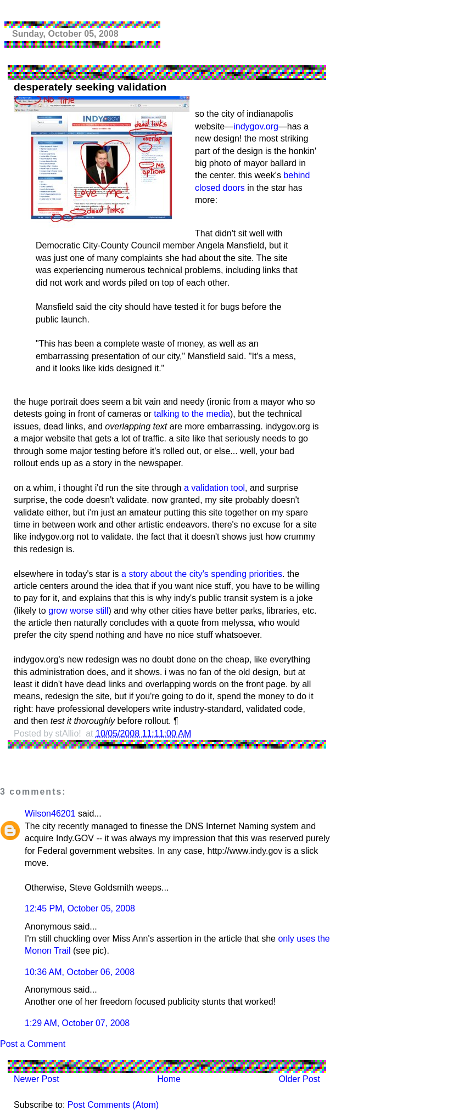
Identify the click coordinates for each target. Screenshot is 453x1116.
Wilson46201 (50, 813)
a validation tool (214, 487)
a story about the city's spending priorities (201, 574)
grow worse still (78, 610)
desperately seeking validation (90, 87)
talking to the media (192, 413)
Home (169, 1079)
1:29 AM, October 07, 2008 (77, 1023)
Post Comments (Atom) (113, 1104)
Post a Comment (32, 1044)
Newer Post (36, 1079)
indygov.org (255, 126)
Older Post (299, 1079)
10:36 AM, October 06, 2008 (80, 972)
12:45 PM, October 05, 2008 (80, 908)
